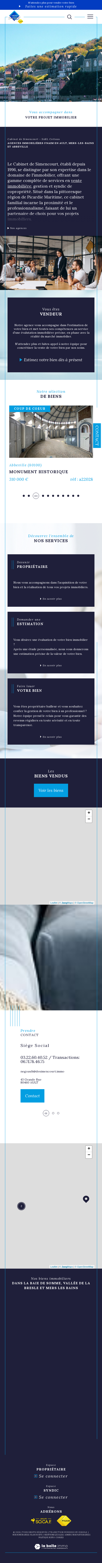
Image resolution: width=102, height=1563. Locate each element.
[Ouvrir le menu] (90, 16)
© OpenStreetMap (84, 903)
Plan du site (36, 1535)
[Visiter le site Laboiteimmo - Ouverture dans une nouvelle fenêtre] (51, 1550)
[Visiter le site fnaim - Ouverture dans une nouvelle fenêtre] (64, 1521)
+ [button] (89, 813)
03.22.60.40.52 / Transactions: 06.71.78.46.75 (50, 1059)
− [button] (89, 819)
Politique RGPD (46, 1537)
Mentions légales (53, 1535)
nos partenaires (80, 1535)
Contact (97, 435)
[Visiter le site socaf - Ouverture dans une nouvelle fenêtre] (41, 1521)
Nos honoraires (20, 1535)
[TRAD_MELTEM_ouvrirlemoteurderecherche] (69, 16)
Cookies (59, 1537)
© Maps (66, 903)
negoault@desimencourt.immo (42, 1071)
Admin (68, 1535)
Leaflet (53, 903)
